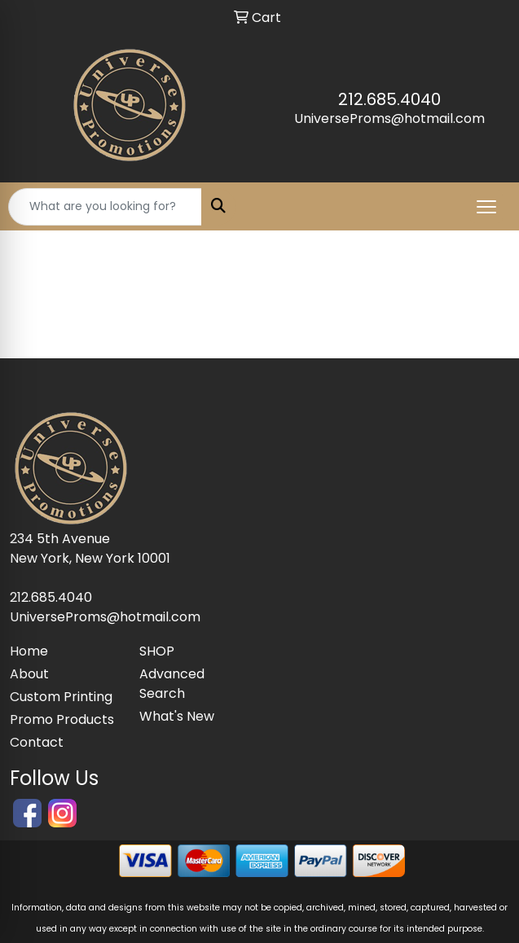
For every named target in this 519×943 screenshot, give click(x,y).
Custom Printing (61, 696)
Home (29, 651)
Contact (37, 742)
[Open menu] (486, 207)
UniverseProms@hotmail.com (389, 118)
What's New (176, 716)
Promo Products (62, 719)
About (29, 673)
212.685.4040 (389, 99)
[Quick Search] (105, 207)
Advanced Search (172, 683)
